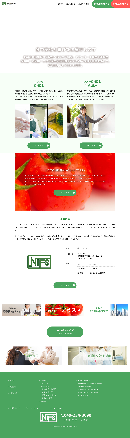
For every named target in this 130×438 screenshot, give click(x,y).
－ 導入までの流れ (82, 395)
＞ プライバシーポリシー (32, 408)
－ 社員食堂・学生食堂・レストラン (87, 389)
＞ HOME (11, 380)
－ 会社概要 (42, 401)
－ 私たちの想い (44, 383)
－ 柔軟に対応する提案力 (48, 389)
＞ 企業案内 (43, 380)
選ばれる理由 (70, 4)
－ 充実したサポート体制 (48, 395)
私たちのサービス (83, 4)
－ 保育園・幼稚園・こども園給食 (87, 392)
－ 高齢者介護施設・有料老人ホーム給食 (89, 383)
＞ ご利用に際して (14, 408)
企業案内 (60, 4)
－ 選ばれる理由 (44, 386)
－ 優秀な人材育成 (46, 398)
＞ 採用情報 (12, 387)
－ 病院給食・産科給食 (83, 386)
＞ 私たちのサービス (83, 380)
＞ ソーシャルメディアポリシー (53, 408)
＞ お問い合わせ (13, 393)
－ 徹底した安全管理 (46, 392)
